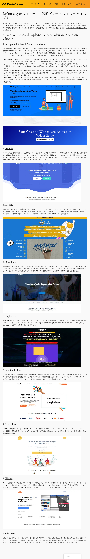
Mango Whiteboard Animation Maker (25, 44)
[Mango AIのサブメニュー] (39, 3)
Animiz (9, 148)
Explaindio (10, 316)
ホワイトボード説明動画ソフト (76, 28)
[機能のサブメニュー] (59, 3)
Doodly (9, 204)
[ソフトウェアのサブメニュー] (52, 3)
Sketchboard (11, 424)
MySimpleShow (13, 370)
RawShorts (10, 262)
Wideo (8, 478)
